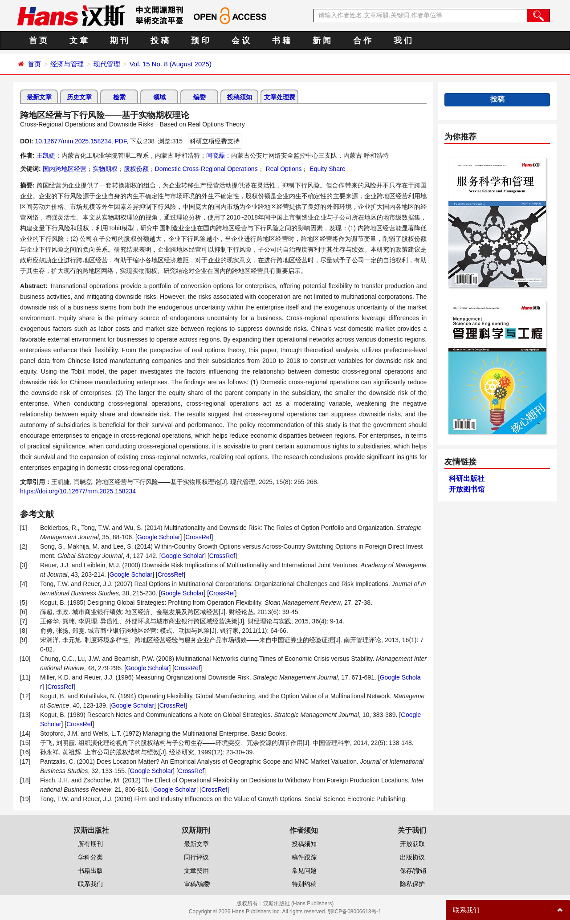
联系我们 (90, 883)
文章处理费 (279, 97)
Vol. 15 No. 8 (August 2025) (171, 64)
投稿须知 (239, 97)
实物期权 (105, 168)
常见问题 (304, 870)
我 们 (403, 40)
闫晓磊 (215, 155)
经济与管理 (67, 64)
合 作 (362, 40)
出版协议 (412, 857)
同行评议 (196, 857)
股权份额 (136, 168)
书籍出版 (90, 870)
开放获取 (412, 843)
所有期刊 (90, 843)
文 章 (78, 40)
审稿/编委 (197, 883)
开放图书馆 (466, 489)
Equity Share (326, 168)
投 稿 (160, 40)
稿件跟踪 (304, 857)
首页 (34, 64)
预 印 (200, 40)
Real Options (283, 168)
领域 (159, 97)
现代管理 (107, 64)
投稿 (497, 99)
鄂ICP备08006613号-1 (354, 911)
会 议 (241, 40)
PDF (120, 141)
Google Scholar (158, 537)
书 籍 (281, 40)
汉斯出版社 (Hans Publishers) (298, 903)
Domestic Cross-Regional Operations (206, 168)
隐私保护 (412, 883)
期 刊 (119, 40)
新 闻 (322, 40)
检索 (119, 97)
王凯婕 (46, 155)
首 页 (38, 40)
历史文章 (79, 97)
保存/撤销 (413, 870)
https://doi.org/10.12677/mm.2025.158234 (78, 491)
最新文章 (39, 97)
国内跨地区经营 (64, 168)
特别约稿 (304, 883)
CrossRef (198, 537)
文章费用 (196, 870)
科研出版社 (466, 478)
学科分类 (90, 857)
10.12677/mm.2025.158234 (73, 141)
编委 (199, 97)
